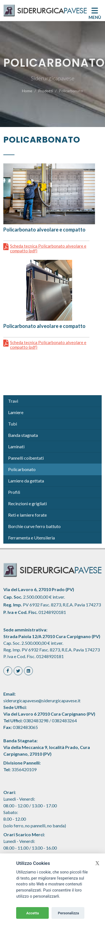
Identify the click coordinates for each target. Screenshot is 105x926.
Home (27, 90)
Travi (13, 401)
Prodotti (45, 90)
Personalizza (68, 913)
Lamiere (15, 412)
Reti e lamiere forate (27, 514)
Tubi (12, 423)
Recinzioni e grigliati (27, 503)
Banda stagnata (23, 435)
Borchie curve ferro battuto (34, 526)
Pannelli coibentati (26, 457)
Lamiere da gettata (26, 480)
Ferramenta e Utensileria (31, 537)
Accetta (32, 913)
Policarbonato (22, 469)
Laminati (16, 446)
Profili (14, 492)
